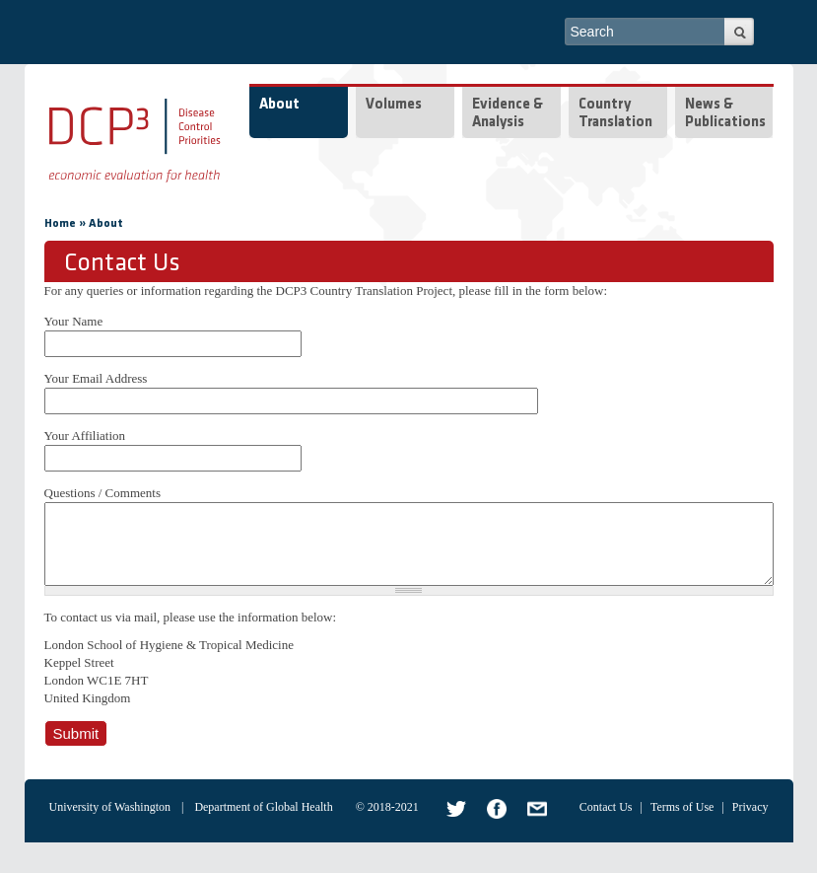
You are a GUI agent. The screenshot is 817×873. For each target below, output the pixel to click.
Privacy (750, 822)
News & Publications (725, 114)
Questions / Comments (102, 492)
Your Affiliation (85, 435)
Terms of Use (682, 822)
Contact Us (606, 822)
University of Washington (109, 822)
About (279, 105)
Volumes (394, 105)
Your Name (73, 321)
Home (60, 224)
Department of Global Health (263, 822)
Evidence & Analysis (507, 114)
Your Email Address (96, 378)
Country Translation (615, 114)
